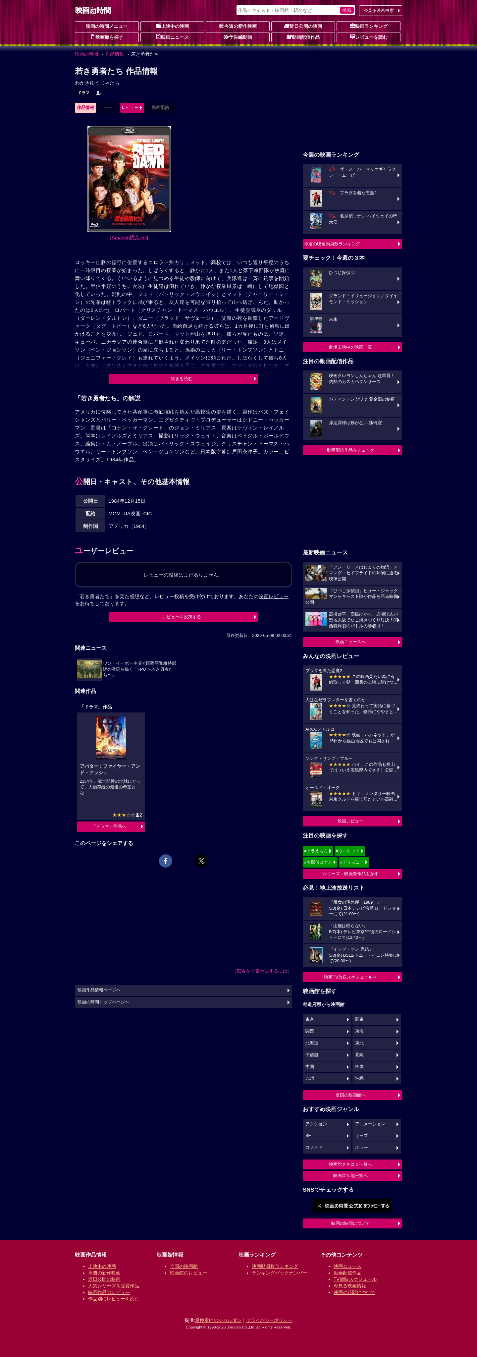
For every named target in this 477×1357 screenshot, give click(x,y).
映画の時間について (350, 1223)
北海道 (311, 1043)
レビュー (130, 107)
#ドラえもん (316, 850)
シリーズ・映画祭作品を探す (351, 873)
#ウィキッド (348, 850)
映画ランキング (369, 26)
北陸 (359, 1054)
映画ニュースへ (351, 641)
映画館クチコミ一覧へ (350, 1164)
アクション (316, 1124)
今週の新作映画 (238, 26)
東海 (359, 1031)
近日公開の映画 (303, 26)
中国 (309, 1066)
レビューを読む (369, 37)
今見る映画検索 (379, 10)
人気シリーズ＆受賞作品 (113, 1285)
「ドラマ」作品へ (109, 826)
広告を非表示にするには (262, 971)
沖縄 (359, 1078)
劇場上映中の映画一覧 (350, 347)
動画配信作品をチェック (350, 450)
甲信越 (311, 1054)
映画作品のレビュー (109, 1292)
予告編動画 (238, 37)
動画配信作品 (303, 37)
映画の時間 (86, 54)
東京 (309, 1019)
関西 (309, 1031)
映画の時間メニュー (107, 26)
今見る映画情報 (350, 1285)
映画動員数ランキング (275, 1266)
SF (308, 1135)
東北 (359, 1043)
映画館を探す (106, 37)
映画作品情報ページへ (99, 990)
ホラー (361, 1147)
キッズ (361, 1135)
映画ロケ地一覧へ (350, 1175)
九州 (309, 1078)
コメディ (314, 1147)
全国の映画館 (184, 1266)
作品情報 (114, 54)
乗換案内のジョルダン (218, 1320)
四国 (359, 1066)
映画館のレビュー (188, 1272)
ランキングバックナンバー (279, 1272)
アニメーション (370, 1124)
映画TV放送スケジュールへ (350, 977)
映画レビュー (350, 821)
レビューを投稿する (181, 616)
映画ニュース (172, 37)
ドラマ (83, 92)
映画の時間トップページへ (103, 1002)
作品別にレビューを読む (113, 1298)
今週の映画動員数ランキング (332, 243)
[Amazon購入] (129, 237)
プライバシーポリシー (269, 1320)
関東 (359, 1019)
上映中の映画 (172, 26)
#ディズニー (352, 862)
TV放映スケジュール (355, 1279)
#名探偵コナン (318, 862)
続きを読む (181, 378)
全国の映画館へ (351, 1095)
